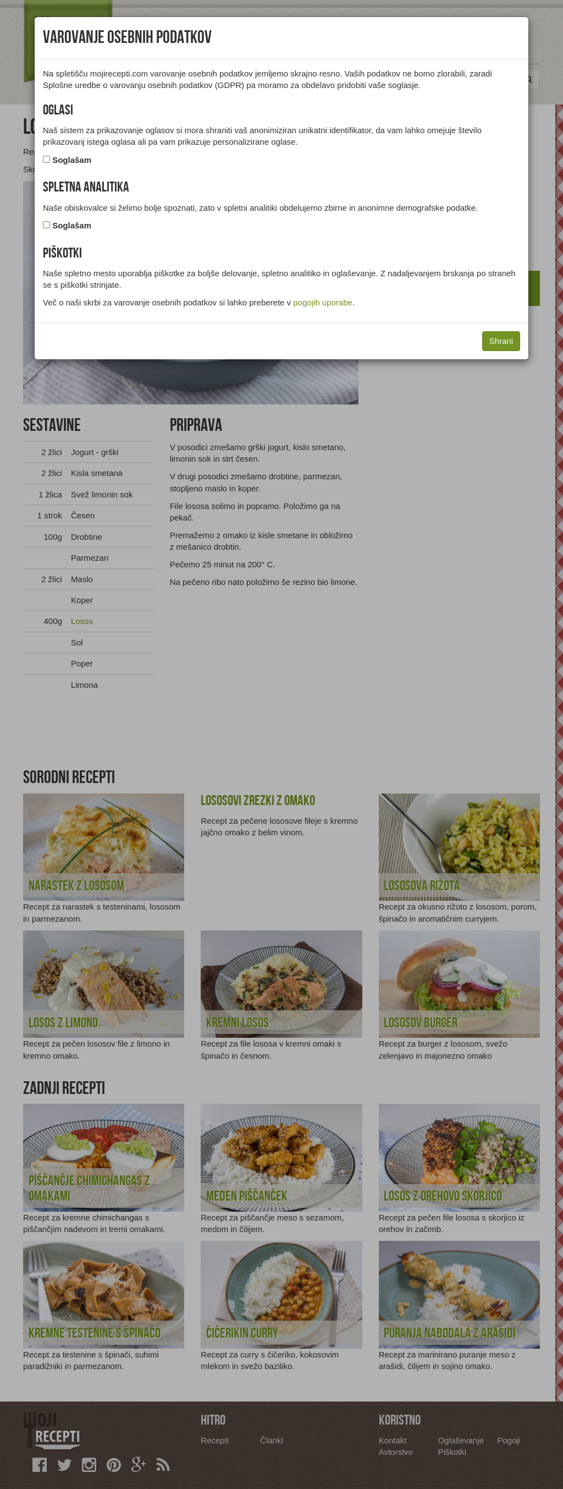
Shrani (501, 341)
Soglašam (71, 160)
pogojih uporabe (322, 302)
